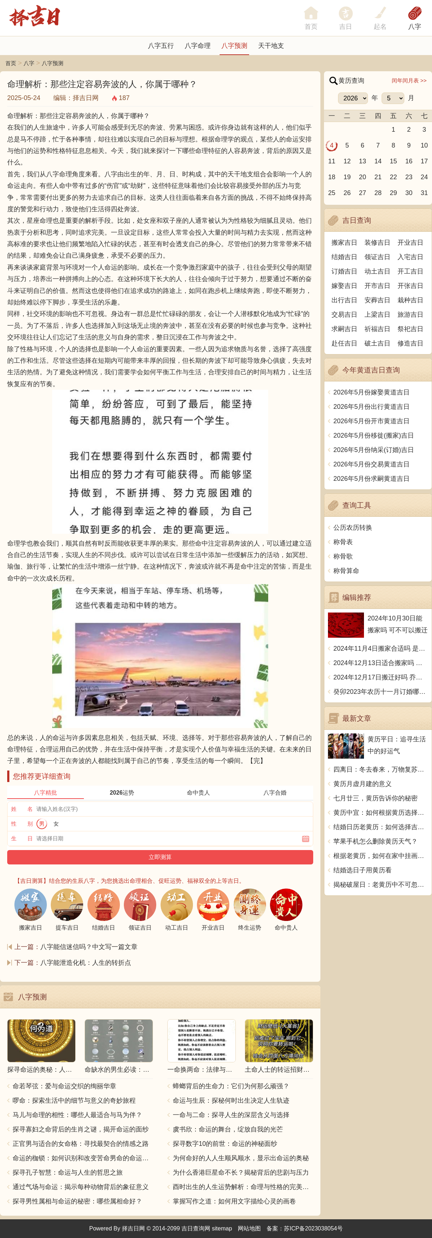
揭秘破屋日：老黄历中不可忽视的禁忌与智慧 (380, 884)
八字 (414, 26)
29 (393, 192)
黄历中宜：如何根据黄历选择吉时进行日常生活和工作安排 (380, 812)
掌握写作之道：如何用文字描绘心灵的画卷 (234, 1201)
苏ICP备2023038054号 (313, 1228)
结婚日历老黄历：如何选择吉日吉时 (380, 827)
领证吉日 (378, 257)
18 (331, 177)
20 (362, 177)
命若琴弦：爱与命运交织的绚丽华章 (64, 1086)
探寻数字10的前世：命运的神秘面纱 (225, 1143)
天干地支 (271, 45)
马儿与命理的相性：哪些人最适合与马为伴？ (77, 1115)
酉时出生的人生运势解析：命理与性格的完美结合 (243, 1186)
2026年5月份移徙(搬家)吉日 (373, 435)
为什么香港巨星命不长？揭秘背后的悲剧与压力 (241, 1172)
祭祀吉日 (410, 329)
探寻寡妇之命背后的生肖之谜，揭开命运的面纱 (81, 1129)
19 (347, 177)
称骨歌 (343, 556)
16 (409, 161)
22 (393, 177)
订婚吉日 (344, 271)
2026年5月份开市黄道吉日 (371, 421)
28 (378, 192)
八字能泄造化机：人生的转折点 (85, 962)
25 (331, 192)
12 (347, 161)
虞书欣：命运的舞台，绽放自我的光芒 (228, 1129)
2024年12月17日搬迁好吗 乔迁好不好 (380, 677)
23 (409, 177)
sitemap (222, 1228)
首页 (10, 63)
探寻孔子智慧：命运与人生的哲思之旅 (68, 1172)
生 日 (22, 838)
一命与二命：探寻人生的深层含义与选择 (231, 1115)
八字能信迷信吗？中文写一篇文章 (89, 946)
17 (424, 161)
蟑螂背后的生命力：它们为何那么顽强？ (231, 1086)
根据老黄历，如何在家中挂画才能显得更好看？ (380, 855)
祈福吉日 (378, 329)
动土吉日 (378, 271)
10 (424, 145)
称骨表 (343, 542)
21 (378, 177)
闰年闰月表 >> (409, 80)
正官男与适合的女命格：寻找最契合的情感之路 (81, 1143)
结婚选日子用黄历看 (362, 870)
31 (424, 192)
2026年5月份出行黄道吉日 (371, 406)
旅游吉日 (410, 314)
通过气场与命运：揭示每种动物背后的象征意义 (81, 1186)
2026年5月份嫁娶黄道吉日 (371, 392)
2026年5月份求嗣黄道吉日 (371, 478)
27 (362, 192)
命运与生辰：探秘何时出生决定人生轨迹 (231, 1100)
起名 (380, 26)
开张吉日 (410, 285)
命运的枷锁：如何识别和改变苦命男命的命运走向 (83, 1158)
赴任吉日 (344, 343)
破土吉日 (378, 343)
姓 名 (22, 809)
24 (424, 177)
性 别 (22, 824)
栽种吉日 (410, 300)
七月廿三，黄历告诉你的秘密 (375, 798)
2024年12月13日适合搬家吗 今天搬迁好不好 (380, 663)
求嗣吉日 (344, 329)
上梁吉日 (378, 314)
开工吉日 (410, 271)
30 (409, 192)
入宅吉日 (410, 257)
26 (347, 192)
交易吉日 (344, 314)
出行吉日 (344, 300)
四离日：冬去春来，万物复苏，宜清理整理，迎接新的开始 (380, 769)
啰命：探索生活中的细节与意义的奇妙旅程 (74, 1100)
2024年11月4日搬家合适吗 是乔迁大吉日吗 (380, 648)
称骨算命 (346, 570)
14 (378, 161)
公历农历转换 (352, 527)
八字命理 (198, 45)
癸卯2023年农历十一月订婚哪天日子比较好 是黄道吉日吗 (380, 691)
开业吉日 (410, 242)
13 (362, 161)
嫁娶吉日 (344, 285)
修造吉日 (410, 343)
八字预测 (234, 45)
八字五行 (161, 45)
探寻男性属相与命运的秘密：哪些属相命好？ (77, 1201)
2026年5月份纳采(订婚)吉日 (373, 449)
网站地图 (249, 1228)
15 (393, 161)
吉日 (345, 26)
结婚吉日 (344, 257)
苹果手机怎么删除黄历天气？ (375, 841)
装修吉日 (378, 242)
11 (331, 161)
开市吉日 (378, 285)
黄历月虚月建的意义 (362, 783)
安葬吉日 (378, 300)
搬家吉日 (344, 242)
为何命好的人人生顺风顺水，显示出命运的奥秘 (241, 1158)
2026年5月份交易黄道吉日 (371, 464)
